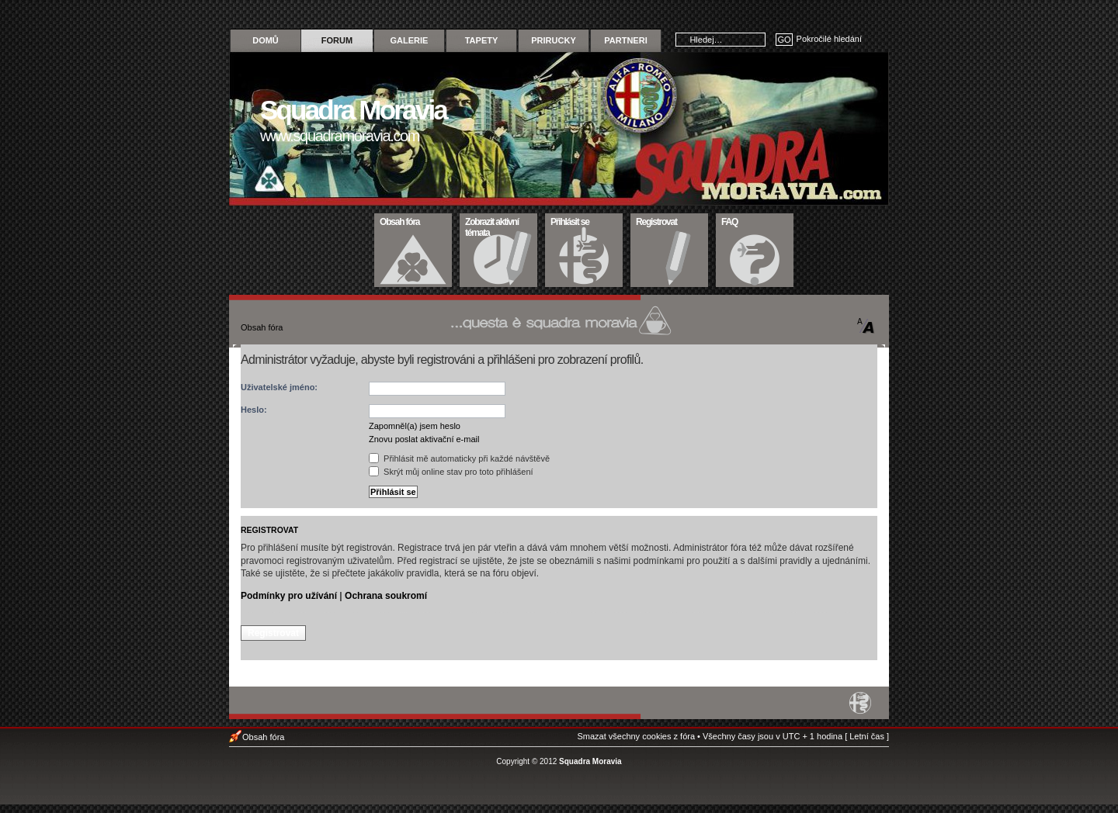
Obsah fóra (413, 220)
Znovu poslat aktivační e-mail (424, 439)
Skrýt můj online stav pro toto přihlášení (451, 471)
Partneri (625, 40)
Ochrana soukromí (386, 595)
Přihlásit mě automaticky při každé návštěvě (459, 458)
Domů (265, 40)
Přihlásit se (584, 220)
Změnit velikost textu (866, 326)
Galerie (410, 40)
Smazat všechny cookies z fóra (636, 736)
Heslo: (254, 409)
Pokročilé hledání (829, 38)
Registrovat (669, 220)
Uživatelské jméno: (279, 387)
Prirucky (553, 40)
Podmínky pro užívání (289, 595)
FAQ (755, 220)
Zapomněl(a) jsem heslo (414, 426)
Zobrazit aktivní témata (499, 225)
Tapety (481, 40)
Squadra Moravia (590, 761)
